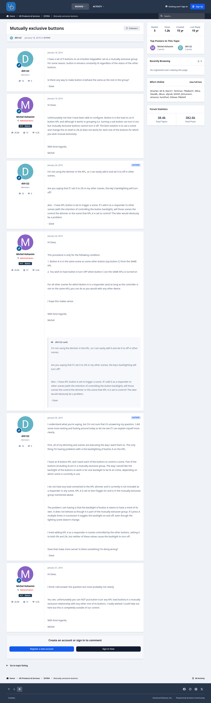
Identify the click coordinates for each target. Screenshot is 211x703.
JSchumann (186, 94)
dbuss (162, 94)
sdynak (169, 94)
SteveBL (154, 94)
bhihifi (177, 94)
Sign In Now (108, 649)
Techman (178, 91)
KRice (197, 91)
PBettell (182, 97)
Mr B (162, 91)
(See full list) (196, 82)
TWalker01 (189, 91)
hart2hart (164, 97)
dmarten (154, 91)
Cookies (11, 698)
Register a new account (41, 649)
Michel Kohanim (25, 116)
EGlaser (173, 97)
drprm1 (169, 91)
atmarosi (154, 97)
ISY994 (47, 37)
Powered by (190, 698)
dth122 (18, 37)
